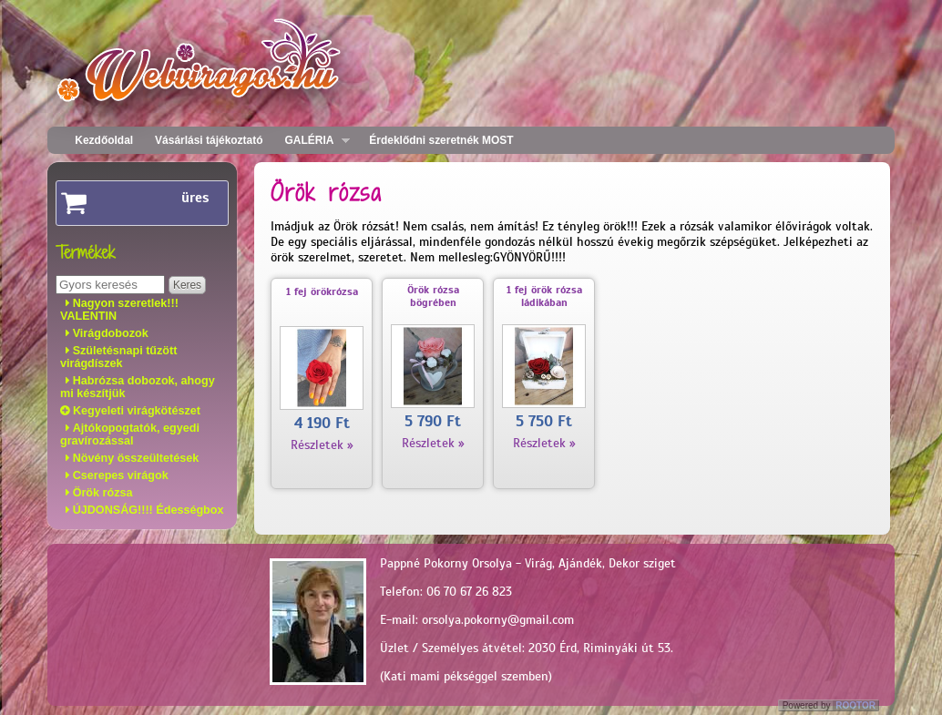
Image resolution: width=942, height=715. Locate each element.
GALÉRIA (312, 141)
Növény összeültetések (136, 458)
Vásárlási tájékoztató (208, 140)
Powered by (830, 705)
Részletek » (322, 445)
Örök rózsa (103, 492)
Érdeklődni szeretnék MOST (441, 140)
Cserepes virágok (121, 475)
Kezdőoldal (104, 140)
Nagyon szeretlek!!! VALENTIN (119, 309)
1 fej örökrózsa (322, 291)
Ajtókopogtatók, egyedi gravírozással (130, 434)
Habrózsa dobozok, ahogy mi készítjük (137, 387)
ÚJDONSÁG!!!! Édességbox (148, 510)
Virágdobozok (110, 333)
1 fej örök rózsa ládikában (544, 296)
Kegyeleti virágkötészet (136, 410)
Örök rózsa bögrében (433, 296)
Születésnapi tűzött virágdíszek (118, 357)
